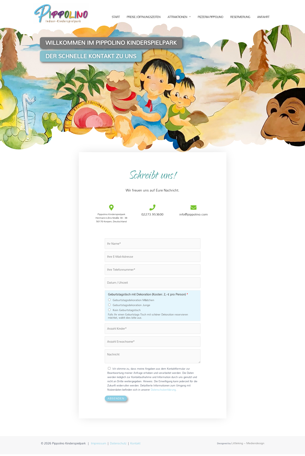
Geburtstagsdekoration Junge (131, 306)
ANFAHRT (263, 17)
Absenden (116, 400)
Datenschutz (118, 445)
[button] (116, 43)
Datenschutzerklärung (163, 391)
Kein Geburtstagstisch (127, 311)
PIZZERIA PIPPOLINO (210, 17)
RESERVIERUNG (240, 17)
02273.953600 (152, 214)
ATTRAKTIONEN (177, 17)
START (116, 17)
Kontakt (135, 445)
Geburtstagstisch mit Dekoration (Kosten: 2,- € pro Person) (148, 295)
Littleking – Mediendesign (247, 445)
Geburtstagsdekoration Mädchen (133, 301)
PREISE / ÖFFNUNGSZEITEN (144, 17)
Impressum (98, 445)
